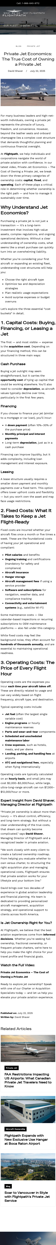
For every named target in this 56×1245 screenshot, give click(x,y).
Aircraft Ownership (15, 1129)
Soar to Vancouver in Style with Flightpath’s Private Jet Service (27, 1196)
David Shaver (15, 71)
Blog (19, 46)
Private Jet (33, 46)
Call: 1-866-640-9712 (28, 3)
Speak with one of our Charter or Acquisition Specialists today (26, 988)
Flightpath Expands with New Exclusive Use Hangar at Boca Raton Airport (26, 1139)
